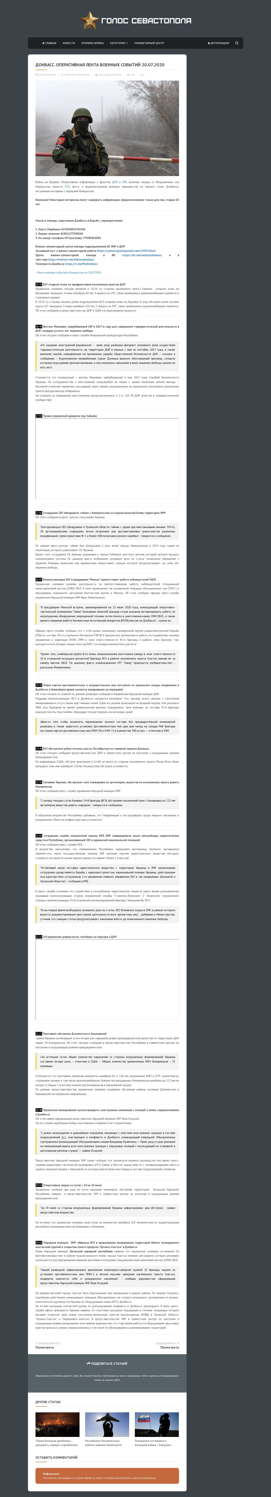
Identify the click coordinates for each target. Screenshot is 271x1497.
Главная (49, 43)
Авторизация (218, 43)
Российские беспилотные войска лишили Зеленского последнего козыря (103, 1445)
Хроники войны (92, 43)
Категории (119, 43)
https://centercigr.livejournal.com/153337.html (126, 251)
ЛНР (124, 182)
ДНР (115, 182)
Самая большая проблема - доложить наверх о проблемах (57, 1443)
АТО (67, 186)
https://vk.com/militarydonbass (142, 255)
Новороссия (83, 74)
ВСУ (64, 1137)
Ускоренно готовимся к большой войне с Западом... (154, 1443)
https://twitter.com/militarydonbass (71, 259)
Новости (69, 43)
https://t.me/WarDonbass (82, 264)
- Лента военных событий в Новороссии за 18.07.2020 (68, 272)
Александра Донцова (108, 74)
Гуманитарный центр (149, 43)
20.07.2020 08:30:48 (46, 74)
